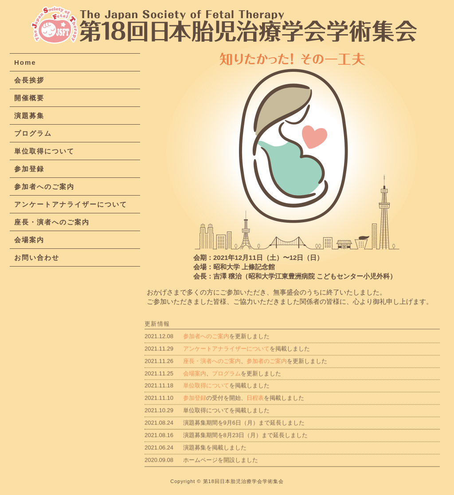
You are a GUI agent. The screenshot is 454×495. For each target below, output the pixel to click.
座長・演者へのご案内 (52, 222)
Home (25, 63)
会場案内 (29, 240)
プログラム (33, 134)
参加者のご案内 (267, 368)
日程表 (255, 405)
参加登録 (29, 169)
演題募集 (29, 116)
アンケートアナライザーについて (70, 204)
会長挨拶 (29, 80)
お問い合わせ (36, 258)
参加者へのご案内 (44, 187)
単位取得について (44, 151)
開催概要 (29, 98)
